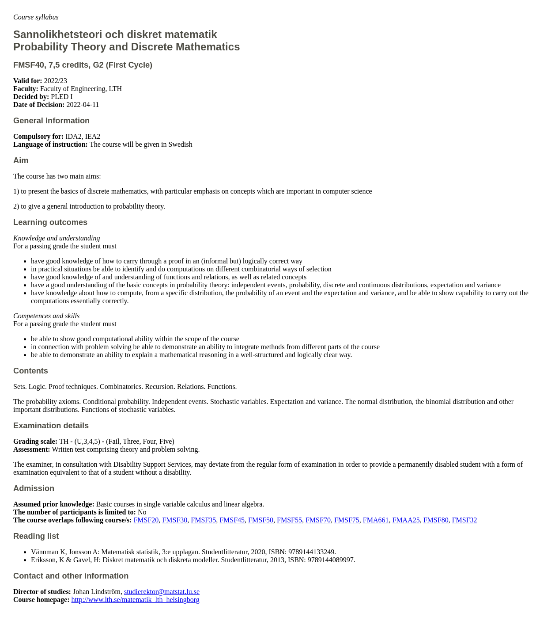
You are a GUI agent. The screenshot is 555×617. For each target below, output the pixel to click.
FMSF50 (260, 520)
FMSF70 (318, 520)
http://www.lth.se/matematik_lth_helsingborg (136, 599)
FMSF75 (346, 520)
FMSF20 (146, 520)
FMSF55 (289, 520)
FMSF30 (174, 520)
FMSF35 (203, 520)
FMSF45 (232, 520)
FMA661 (376, 520)
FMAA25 (405, 520)
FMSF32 (464, 520)
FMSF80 (436, 520)
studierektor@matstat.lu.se (162, 591)
